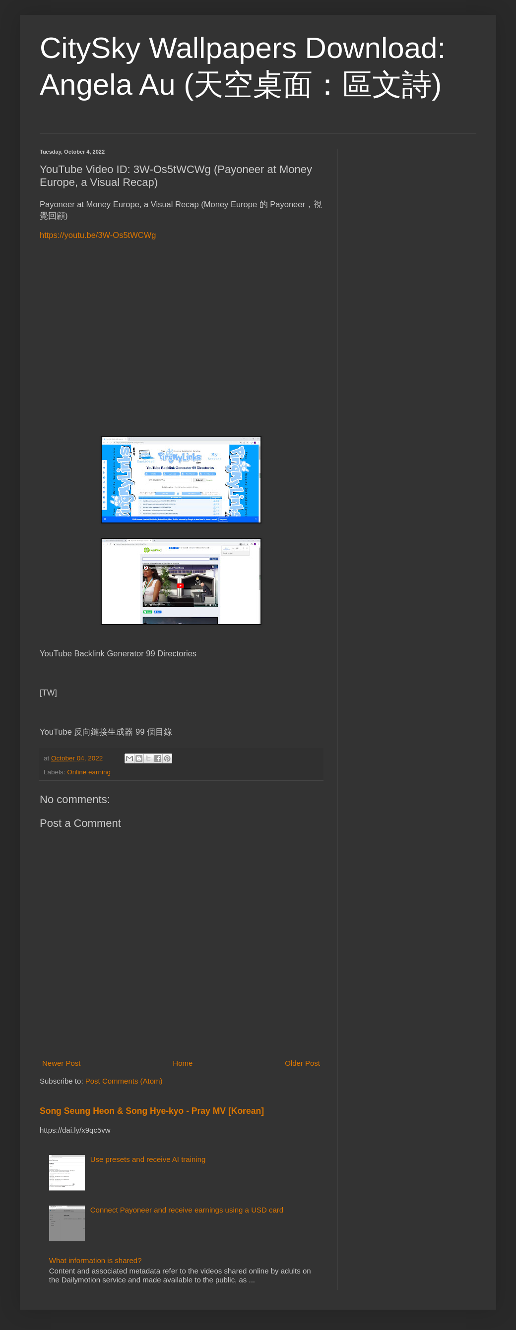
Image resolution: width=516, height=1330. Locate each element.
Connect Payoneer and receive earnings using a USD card (186, 1210)
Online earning (89, 772)
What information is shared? (95, 1260)
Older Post (302, 1063)
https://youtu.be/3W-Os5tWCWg (98, 235)
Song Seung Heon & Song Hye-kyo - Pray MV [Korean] (152, 1111)
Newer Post (61, 1063)
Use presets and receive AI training (148, 1159)
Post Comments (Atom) (124, 1081)
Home (183, 1063)
